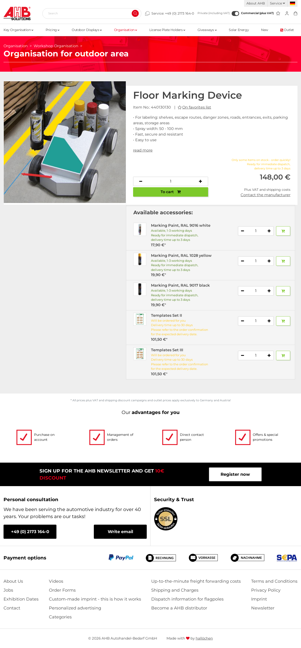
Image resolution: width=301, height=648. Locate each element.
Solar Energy (239, 30)
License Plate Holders (167, 30)
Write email (120, 531)
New (264, 30)
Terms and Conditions (274, 581)
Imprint (259, 599)
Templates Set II (166, 315)
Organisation (125, 30)
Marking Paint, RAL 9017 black (180, 285)
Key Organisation (18, 30)
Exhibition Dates (21, 599)
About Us (13, 581)
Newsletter (262, 608)
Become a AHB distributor (179, 608)
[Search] (90, 13)
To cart (171, 192)
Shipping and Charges (174, 590)
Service (277, 3)
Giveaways (207, 30)
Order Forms (62, 590)
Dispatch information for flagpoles (187, 599)
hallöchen (204, 638)
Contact (12, 608)
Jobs (8, 590)
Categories (60, 617)
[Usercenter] (286, 13)
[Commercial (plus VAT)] (235, 13)
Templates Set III (167, 350)
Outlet (287, 30)
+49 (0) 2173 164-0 (179, 13)
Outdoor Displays (87, 30)
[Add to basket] (283, 231)
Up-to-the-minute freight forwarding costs (196, 581)
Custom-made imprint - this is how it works (95, 599)
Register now (235, 474)
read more (143, 150)
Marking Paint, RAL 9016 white (180, 225)
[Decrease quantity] (140, 181)
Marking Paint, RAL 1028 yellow (181, 255)
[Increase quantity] (200, 181)
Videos (56, 581)
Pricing (52, 30)
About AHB (255, 3)
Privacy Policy (266, 590)
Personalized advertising (75, 608)
